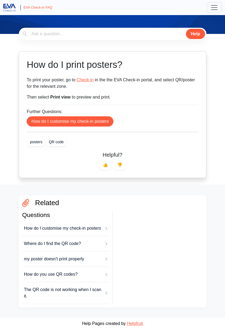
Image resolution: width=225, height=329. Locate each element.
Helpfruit (135, 323)
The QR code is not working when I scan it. (62, 292)
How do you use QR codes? (51, 274)
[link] (36, 142)
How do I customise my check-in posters (70, 121)
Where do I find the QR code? (52, 243)
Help (195, 34)
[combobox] (112, 34)
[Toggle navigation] (214, 7)
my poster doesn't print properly (54, 259)
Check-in (85, 80)
